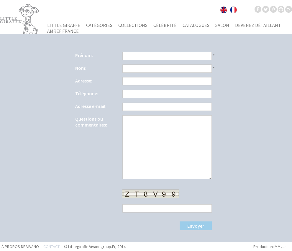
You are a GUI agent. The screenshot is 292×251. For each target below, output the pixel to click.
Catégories (99, 25)
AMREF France (63, 31)
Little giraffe (63, 25)
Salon (222, 25)
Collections (132, 25)
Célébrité (165, 25)
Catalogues (196, 25)
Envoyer (195, 226)
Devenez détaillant (258, 25)
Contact (51, 246)
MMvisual (283, 246)
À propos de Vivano (20, 246)
